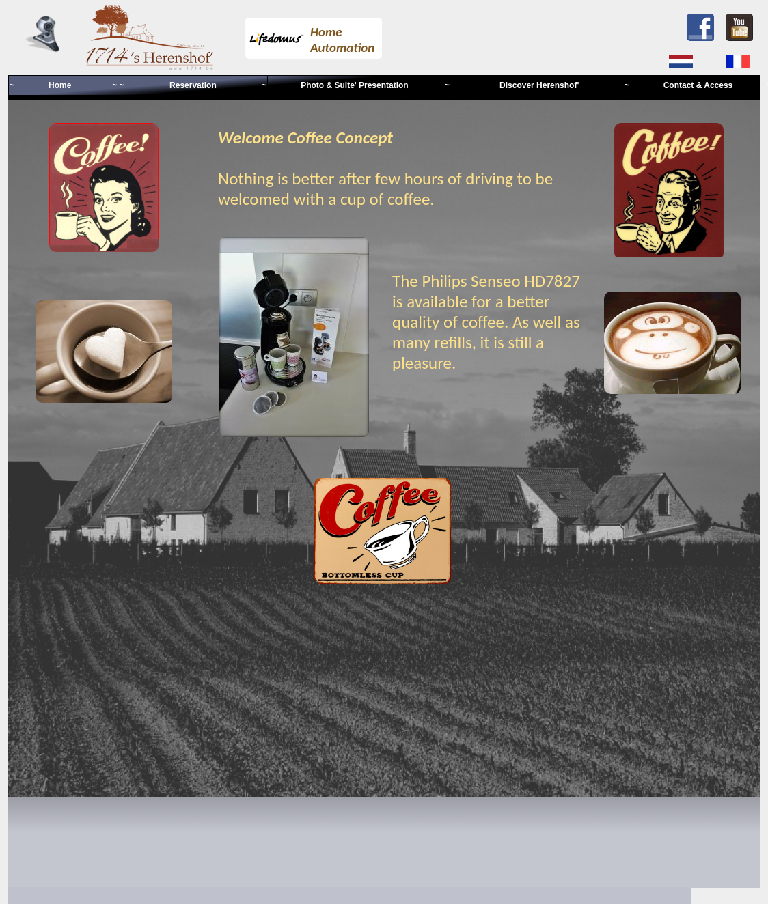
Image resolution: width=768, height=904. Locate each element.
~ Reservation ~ (192, 85)
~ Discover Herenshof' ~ (537, 85)
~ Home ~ (63, 85)
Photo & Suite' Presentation (355, 85)
